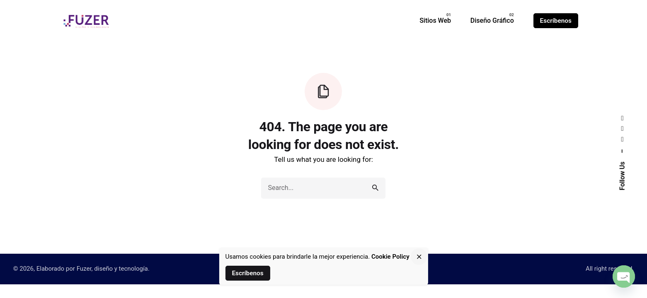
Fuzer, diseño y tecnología (112, 268)
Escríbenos (556, 20)
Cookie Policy (390, 256)
